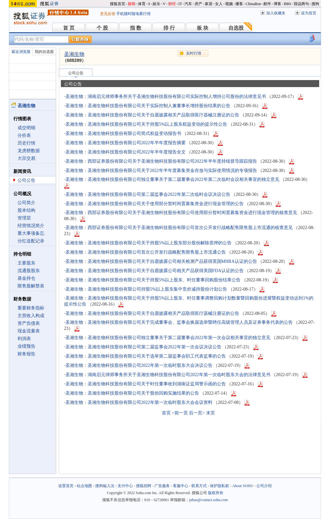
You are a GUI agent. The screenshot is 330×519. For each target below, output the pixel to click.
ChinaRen (253, 4)
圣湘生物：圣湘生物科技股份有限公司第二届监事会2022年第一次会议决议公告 (143, 347)
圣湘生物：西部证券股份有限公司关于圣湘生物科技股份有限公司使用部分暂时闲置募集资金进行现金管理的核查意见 (181, 212)
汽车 (188, 4)
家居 (208, 4)
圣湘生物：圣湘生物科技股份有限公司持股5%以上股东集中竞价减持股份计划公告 (146, 289)
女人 (219, 4)
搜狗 (315, 4)
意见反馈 (107, 13)
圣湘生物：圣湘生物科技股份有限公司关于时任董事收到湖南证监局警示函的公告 (145, 384)
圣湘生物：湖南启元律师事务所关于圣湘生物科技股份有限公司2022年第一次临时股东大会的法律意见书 (167, 374)
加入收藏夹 (275, 13)
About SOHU (242, 486)
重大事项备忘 (31, 233)
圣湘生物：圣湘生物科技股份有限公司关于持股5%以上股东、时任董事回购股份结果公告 (153, 280)
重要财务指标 (31, 308)
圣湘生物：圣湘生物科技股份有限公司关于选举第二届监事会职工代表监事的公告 (145, 356)
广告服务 (162, 486)
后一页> (197, 413)
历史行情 (26, 143)
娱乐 (156, 4)
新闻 (131, 4)
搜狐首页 (117, 4)
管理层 (24, 218)
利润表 (24, 338)
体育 (142, 4)
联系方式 (199, 486)
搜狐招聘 (143, 486)
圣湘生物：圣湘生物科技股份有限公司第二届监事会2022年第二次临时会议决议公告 (147, 194)
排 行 (169, 28)
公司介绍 (264, 486)
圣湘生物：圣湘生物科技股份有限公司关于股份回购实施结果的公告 (132, 393)
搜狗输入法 (104, 486)
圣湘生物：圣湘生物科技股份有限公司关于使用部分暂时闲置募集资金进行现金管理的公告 (154, 203)
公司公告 (26, 180)
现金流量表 (29, 331)
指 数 (135, 28)
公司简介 (26, 202)
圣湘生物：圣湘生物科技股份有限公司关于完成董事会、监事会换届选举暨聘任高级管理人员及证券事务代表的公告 (179, 322)
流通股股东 (29, 270)
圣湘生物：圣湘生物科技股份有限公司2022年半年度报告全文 (125, 152)
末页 (210, 413)
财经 (172, 4)
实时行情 (193, 53)
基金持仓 (26, 278)
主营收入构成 (31, 315)
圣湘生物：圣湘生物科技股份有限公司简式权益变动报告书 (123, 133)
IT (180, 4)
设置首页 (66, 486)
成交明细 (26, 127)
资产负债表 (29, 323)
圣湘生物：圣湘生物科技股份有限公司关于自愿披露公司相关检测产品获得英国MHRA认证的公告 (161, 261)
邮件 (267, 4)
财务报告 (26, 354)
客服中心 (180, 486)
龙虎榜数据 (29, 150)
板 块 (202, 28)
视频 (229, 4)
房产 (198, 4)
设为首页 (308, 13)
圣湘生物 (74, 54)
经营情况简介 (31, 225)
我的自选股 (44, 51)
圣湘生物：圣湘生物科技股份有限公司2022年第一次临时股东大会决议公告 (138, 365)
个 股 (102, 28)
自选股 (236, 28)
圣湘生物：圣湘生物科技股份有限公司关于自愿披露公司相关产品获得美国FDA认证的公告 (154, 270)
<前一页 (180, 413)
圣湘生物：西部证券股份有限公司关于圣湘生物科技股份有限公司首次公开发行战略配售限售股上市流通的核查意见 (179, 227)
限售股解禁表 (31, 286)
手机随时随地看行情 (133, 13)
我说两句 (301, 4)
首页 (166, 413)
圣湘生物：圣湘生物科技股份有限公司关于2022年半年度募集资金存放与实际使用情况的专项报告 (161, 170)
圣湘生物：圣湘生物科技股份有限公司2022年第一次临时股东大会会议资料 (138, 402)
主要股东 (26, 263)
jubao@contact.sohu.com (208, 500)
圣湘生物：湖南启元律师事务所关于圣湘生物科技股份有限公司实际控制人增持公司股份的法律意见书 (165, 96)
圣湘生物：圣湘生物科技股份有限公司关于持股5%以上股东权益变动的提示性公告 (146, 124)
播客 (239, 4)
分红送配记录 (31, 241)
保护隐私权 (219, 486)
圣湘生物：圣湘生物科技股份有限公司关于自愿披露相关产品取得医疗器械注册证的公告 (152, 115)
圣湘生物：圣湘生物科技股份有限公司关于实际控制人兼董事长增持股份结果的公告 (147, 105)
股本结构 (26, 210)
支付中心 (125, 486)
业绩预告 (26, 346)
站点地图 (84, 486)
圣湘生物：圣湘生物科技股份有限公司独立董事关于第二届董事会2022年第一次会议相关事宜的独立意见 (167, 337)
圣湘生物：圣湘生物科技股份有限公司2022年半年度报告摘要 (125, 142)
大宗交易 (26, 158)
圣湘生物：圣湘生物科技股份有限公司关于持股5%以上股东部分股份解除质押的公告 (148, 243)
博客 (277, 4)
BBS (287, 4)
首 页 (69, 28)
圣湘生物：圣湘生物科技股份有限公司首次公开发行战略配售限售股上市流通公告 (145, 252)
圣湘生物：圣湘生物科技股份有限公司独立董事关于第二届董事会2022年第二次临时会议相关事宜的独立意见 (172, 179)
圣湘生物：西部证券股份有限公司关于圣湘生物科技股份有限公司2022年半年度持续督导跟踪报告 (161, 161)
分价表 (24, 135)
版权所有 (215, 493)
